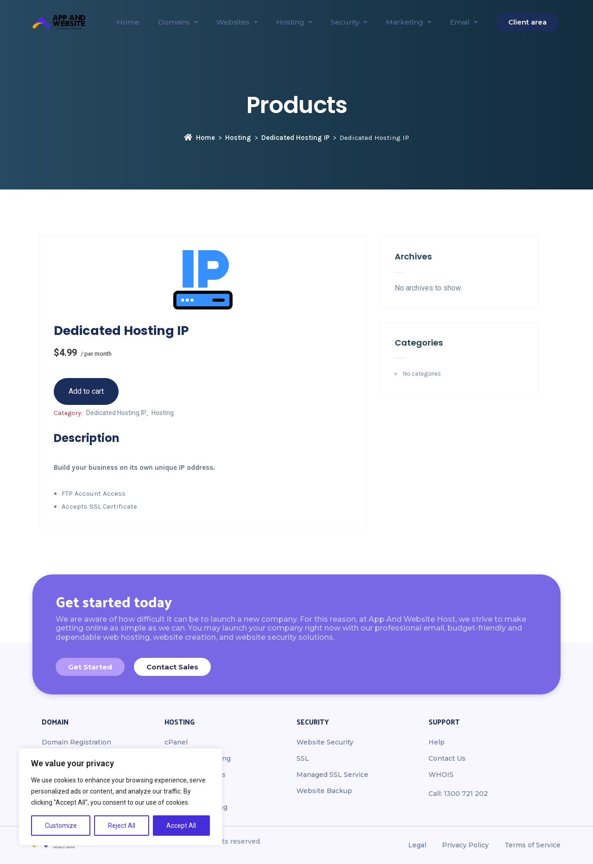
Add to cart (86, 391)
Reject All (121, 825)
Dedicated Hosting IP (295, 137)
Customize (61, 825)
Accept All (181, 825)
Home (199, 137)
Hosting (238, 137)
